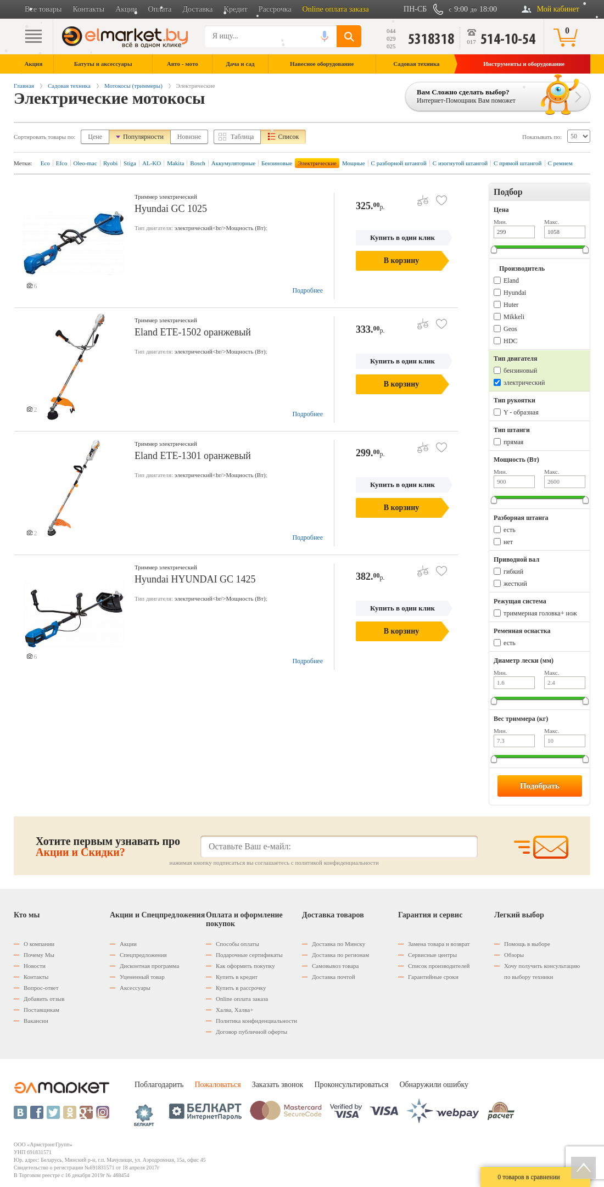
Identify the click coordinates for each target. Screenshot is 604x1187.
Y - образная (521, 412)
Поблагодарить (159, 1084)
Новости (35, 965)
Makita (175, 163)
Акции (126, 9)
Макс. (551, 222)
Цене (95, 137)
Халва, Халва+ (234, 1009)
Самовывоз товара (335, 965)
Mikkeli (514, 317)
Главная (24, 85)
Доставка (198, 9)
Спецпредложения (143, 954)
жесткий (515, 583)
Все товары (43, 9)
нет (508, 542)
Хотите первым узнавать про (108, 847)
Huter (511, 305)
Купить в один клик (402, 237)
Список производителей (438, 965)
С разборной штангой (399, 163)
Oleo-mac (85, 163)
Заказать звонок (278, 1084)
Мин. (500, 222)
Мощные (353, 163)
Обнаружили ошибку (433, 1084)
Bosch (197, 163)
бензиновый (520, 370)
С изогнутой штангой (460, 163)
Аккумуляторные (233, 163)
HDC (510, 341)
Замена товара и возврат (439, 943)
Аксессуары (135, 987)
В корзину (401, 260)
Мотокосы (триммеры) (133, 85)
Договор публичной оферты (251, 1031)
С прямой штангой (517, 163)
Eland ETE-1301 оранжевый (193, 455)
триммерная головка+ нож (540, 613)
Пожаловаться (217, 1084)
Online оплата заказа (336, 9)
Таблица (242, 137)
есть (510, 530)
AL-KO (151, 163)
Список (288, 137)
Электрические (317, 163)
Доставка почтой (333, 976)
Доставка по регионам (340, 954)
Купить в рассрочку (241, 987)
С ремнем (560, 163)
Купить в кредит (237, 976)
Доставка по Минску (338, 943)
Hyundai (515, 292)
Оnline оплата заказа (242, 998)
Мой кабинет (558, 9)
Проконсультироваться (351, 1084)
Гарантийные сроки (433, 976)
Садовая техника (69, 85)
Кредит (236, 9)
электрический (524, 383)
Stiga (130, 163)
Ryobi (110, 163)
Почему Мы (39, 954)
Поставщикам (41, 1009)
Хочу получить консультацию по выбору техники (542, 971)
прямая (513, 442)
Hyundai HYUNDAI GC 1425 (195, 579)
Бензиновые (276, 163)
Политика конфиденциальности (256, 1020)
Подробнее (307, 290)
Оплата (160, 9)
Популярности (143, 137)
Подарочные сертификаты (249, 954)
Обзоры (514, 954)
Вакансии (36, 1020)
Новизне (189, 137)
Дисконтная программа (149, 965)
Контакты (88, 9)
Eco (45, 163)
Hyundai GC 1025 (171, 208)
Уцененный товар (142, 976)
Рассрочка (275, 9)
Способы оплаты (237, 943)
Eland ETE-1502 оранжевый (193, 332)
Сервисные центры (432, 954)
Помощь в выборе (527, 943)
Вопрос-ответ (41, 987)
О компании (39, 943)
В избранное (437, 196)
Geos (510, 329)
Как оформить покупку (245, 965)
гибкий (513, 571)
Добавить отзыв (44, 998)
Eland (511, 280)
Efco (62, 163)
